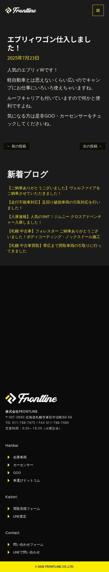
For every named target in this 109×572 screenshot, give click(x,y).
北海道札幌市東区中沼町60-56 (49, 417)
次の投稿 (92, 146)
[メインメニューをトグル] (98, 10)
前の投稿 (16, 146)
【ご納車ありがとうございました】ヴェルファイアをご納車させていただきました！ (53, 190)
